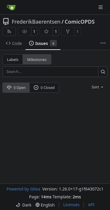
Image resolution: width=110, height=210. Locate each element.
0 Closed (44, 87)
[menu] (98, 86)
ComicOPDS (79, 21)
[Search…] (103, 71)
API (91, 204)
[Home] (11, 7)
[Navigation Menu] (101, 7)
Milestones (37, 59)
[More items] (103, 43)
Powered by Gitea (23, 189)
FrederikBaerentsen (36, 21)
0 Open (16, 87)
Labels (12, 59)
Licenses (71, 204)
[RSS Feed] (9, 31)
